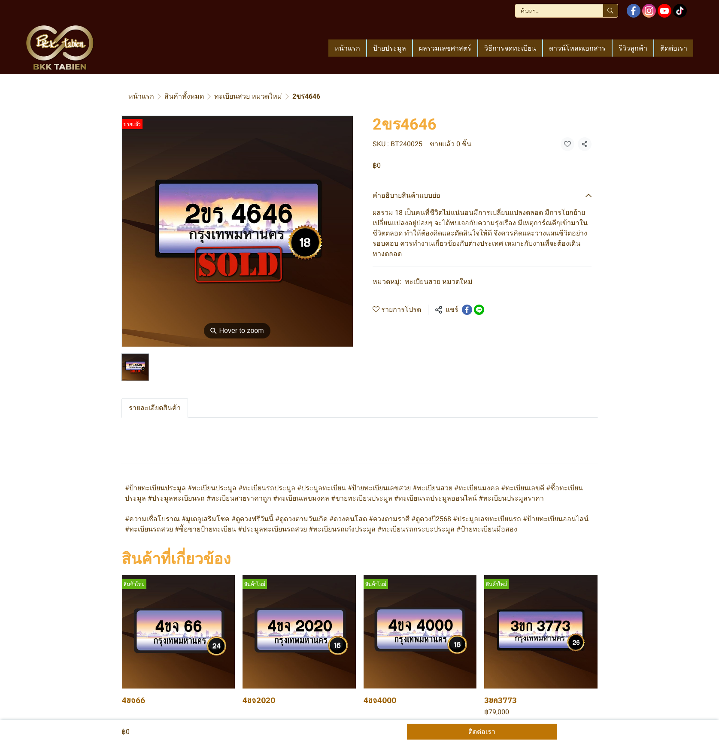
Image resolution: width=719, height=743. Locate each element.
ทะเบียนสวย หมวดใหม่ (248, 96)
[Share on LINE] (479, 310)
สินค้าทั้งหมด (184, 96)
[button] (566, 11)
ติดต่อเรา (481, 732)
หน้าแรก (141, 96)
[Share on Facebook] (467, 310)
